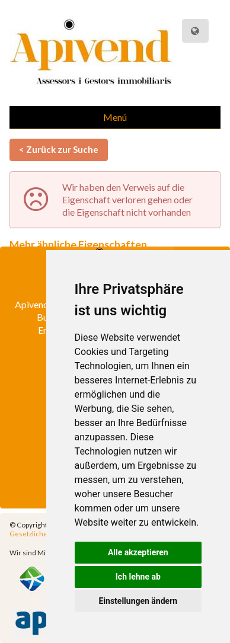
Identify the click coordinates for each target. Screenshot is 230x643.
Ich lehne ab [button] (138, 576)
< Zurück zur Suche (58, 149)
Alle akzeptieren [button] (138, 552)
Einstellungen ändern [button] (137, 601)
